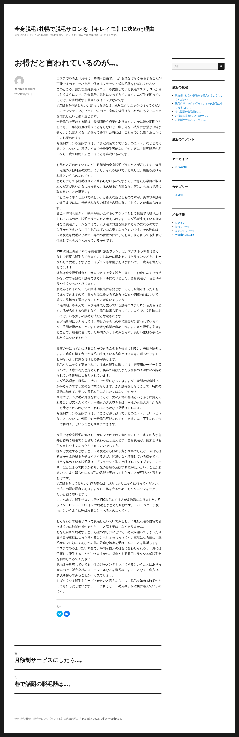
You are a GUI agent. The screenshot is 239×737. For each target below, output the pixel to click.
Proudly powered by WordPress (102, 718)
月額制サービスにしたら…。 (191, 119)
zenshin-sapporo (24, 88)
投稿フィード (182, 226)
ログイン (180, 222)
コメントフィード (185, 230)
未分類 (179, 195)
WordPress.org (184, 234)
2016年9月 (181, 167)
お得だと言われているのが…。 (192, 115)
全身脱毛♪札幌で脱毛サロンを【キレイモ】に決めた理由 (84, 29)
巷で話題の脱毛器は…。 (188, 111)
